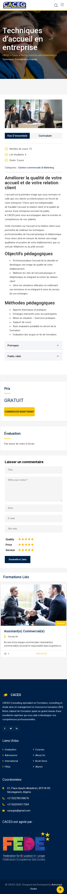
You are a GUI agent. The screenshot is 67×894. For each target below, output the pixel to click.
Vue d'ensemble (17, 135)
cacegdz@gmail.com (18, 810)
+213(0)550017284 (18, 804)
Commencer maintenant (19, 411)
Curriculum (45, 135)
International (11, 761)
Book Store (41, 761)
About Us (40, 755)
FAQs (7, 766)
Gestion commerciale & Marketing (36, 167)
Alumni (39, 766)
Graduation (10, 749)
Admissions (11, 755)
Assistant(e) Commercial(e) (24, 631)
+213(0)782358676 (18, 798)
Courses (39, 749)
